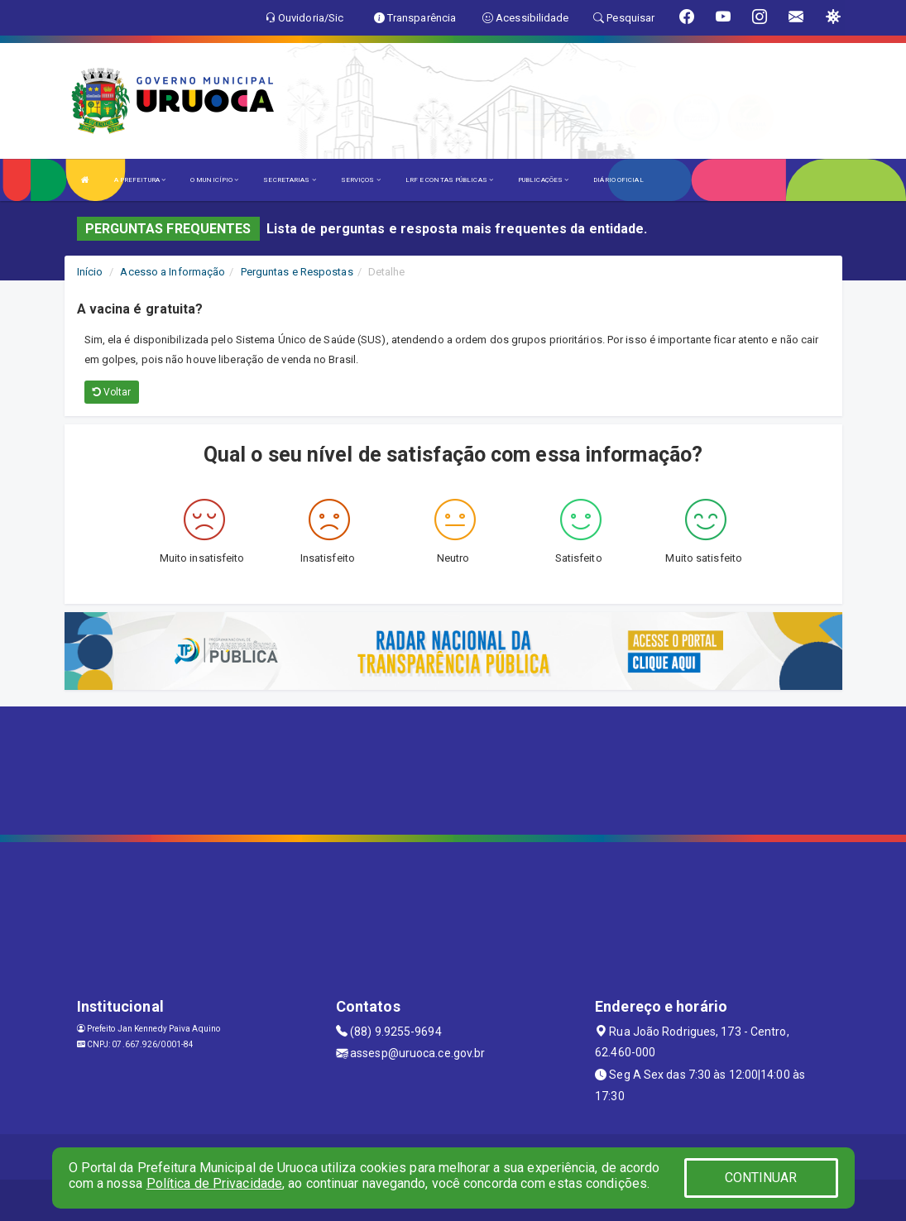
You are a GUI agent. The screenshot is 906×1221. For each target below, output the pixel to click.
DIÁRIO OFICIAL (618, 180)
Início (90, 272)
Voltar (112, 392)
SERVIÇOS (361, 180)
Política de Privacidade (214, 1183)
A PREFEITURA (139, 180)
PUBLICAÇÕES (543, 180)
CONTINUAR (761, 1177)
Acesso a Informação (172, 272)
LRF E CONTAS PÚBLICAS (449, 180)
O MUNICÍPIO (214, 180)
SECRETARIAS (289, 180)
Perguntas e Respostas (297, 272)
